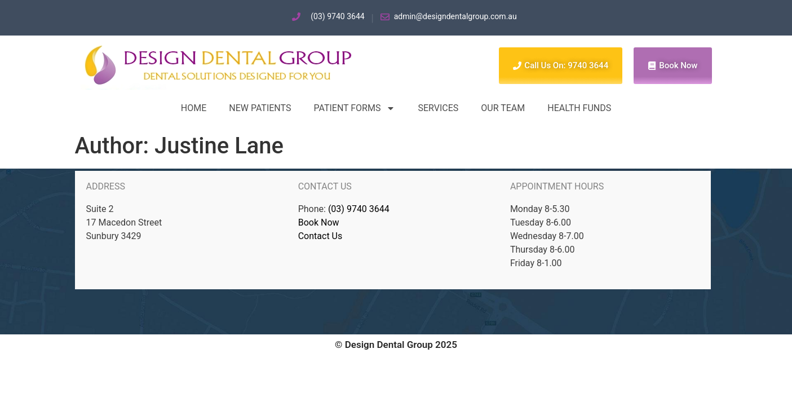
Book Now (318, 222)
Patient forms (354, 108)
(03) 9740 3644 (359, 209)
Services (438, 108)
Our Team (503, 108)
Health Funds (579, 108)
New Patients (260, 108)
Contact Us (320, 236)
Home (193, 108)
